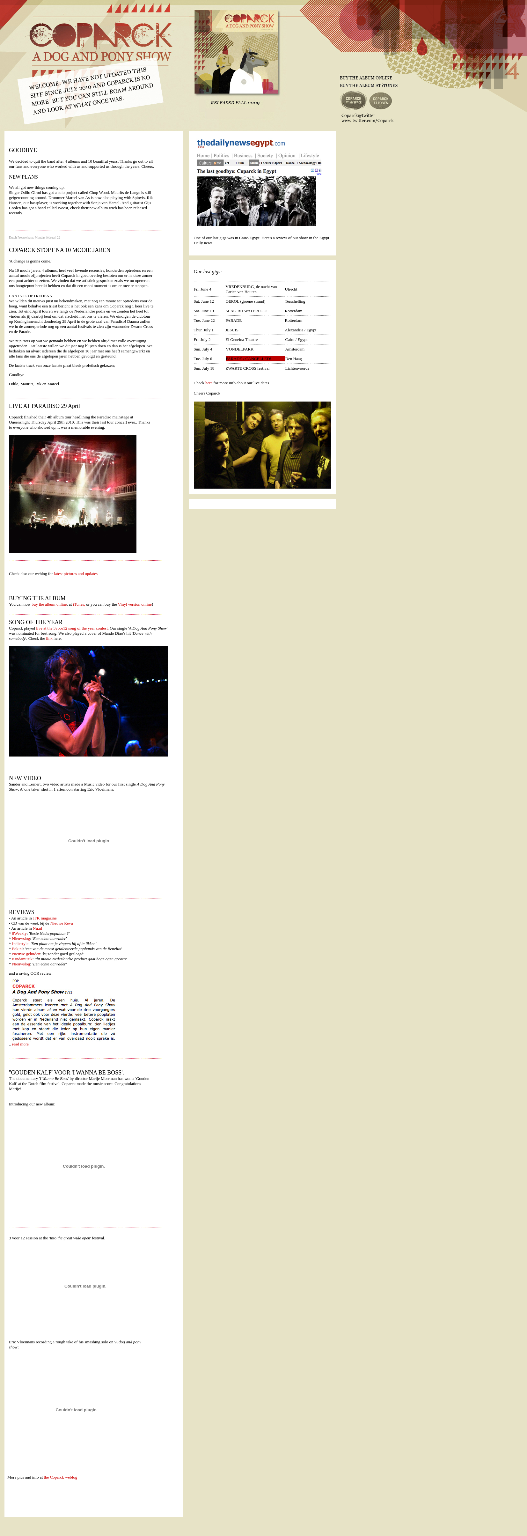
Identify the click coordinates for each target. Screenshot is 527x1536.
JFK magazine (45, 918)
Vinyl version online (135, 604)
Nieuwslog (21, 938)
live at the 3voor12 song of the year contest (71, 628)
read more (20, 1044)
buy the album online (49, 604)
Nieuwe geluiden (26, 953)
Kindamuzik (22, 958)
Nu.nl (37, 928)
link (48, 638)
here (208, 382)
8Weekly (19, 933)
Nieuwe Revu (61, 923)
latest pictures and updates (75, 573)
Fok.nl (17, 948)
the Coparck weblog (60, 1477)
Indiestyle (20, 943)
